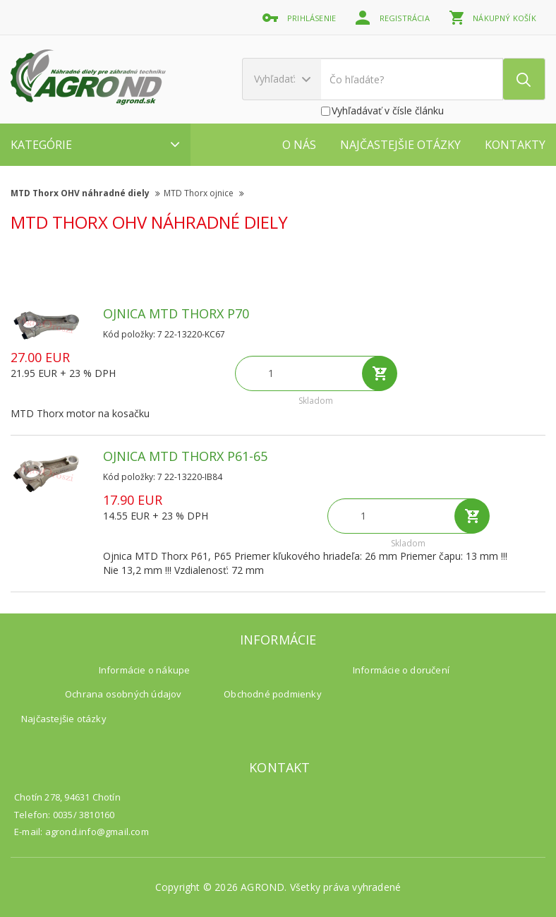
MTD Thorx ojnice (204, 193)
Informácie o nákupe (145, 670)
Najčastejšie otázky (400, 144)
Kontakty (515, 144)
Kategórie (95, 144)
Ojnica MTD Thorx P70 (176, 313)
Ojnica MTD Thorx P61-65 (185, 456)
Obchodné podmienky (273, 694)
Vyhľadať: (282, 78)
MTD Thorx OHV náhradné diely (85, 193)
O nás (299, 144)
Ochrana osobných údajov (123, 694)
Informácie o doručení (401, 670)
